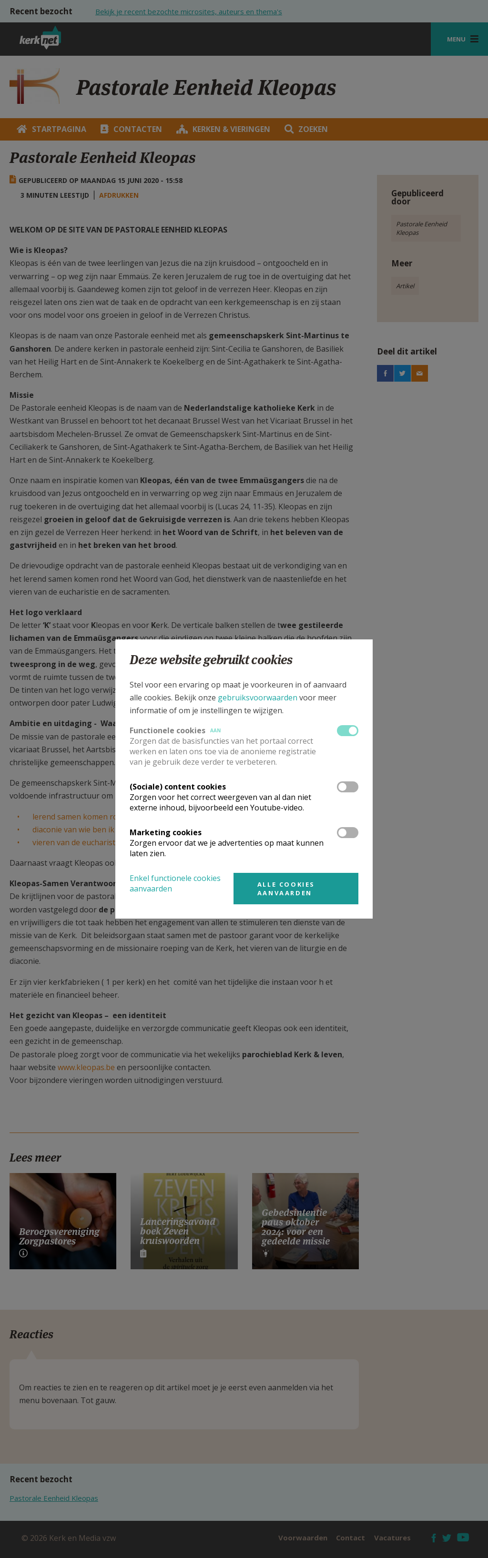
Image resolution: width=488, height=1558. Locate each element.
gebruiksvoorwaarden (257, 697)
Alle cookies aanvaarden (286, 888)
